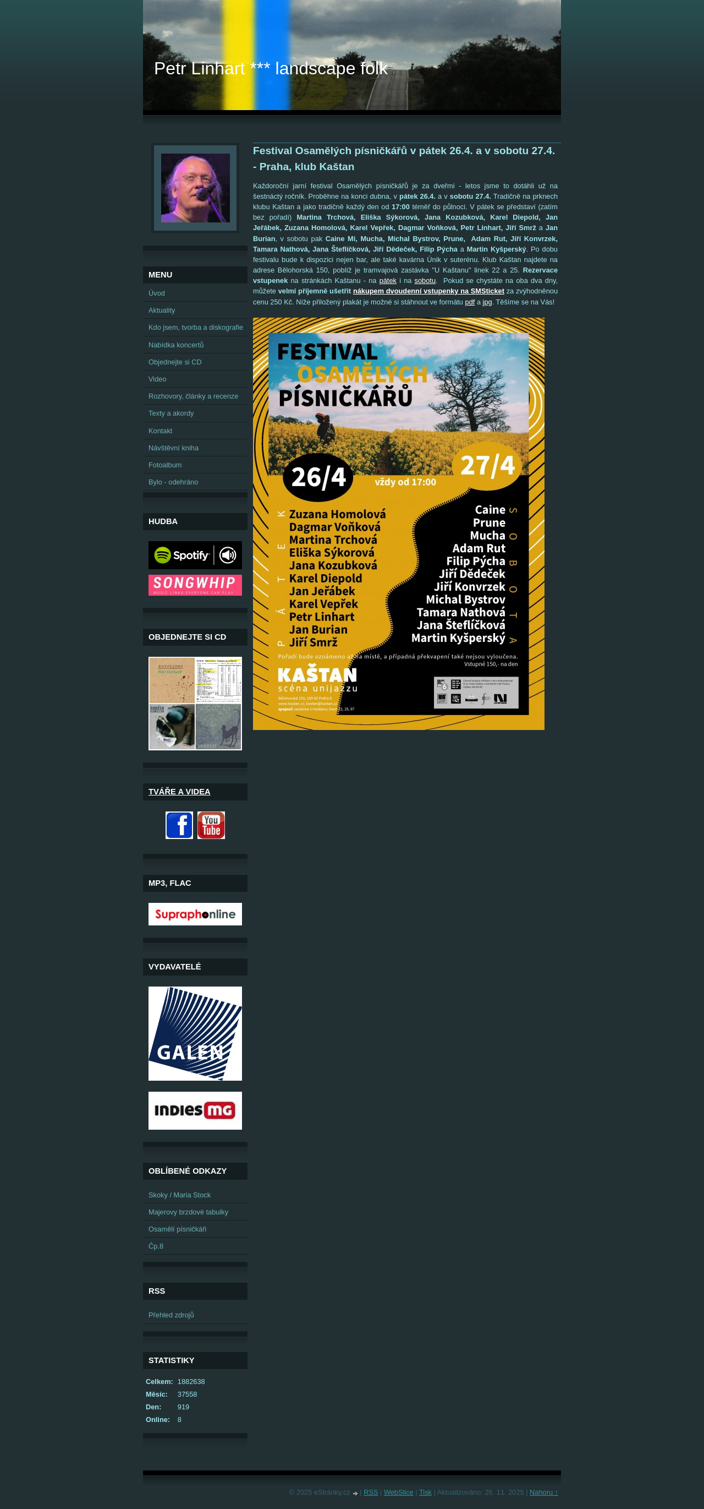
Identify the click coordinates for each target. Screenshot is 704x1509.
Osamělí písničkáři (177, 1229)
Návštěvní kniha (173, 448)
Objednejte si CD (175, 362)
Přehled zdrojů (171, 1315)
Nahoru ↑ (544, 1492)
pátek (388, 280)
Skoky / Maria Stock (179, 1195)
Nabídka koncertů (176, 345)
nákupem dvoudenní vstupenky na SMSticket (428, 291)
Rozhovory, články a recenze (193, 396)
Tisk (425, 1492)
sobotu (425, 280)
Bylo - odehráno (173, 482)
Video (157, 379)
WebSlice (399, 1492)
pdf (470, 302)
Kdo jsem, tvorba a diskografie (195, 327)
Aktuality (161, 310)
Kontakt (160, 431)
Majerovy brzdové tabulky (188, 1212)
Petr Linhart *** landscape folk (271, 68)
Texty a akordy (171, 413)
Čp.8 (155, 1246)
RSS (371, 1492)
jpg (487, 302)
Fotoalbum (165, 465)
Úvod (156, 293)
